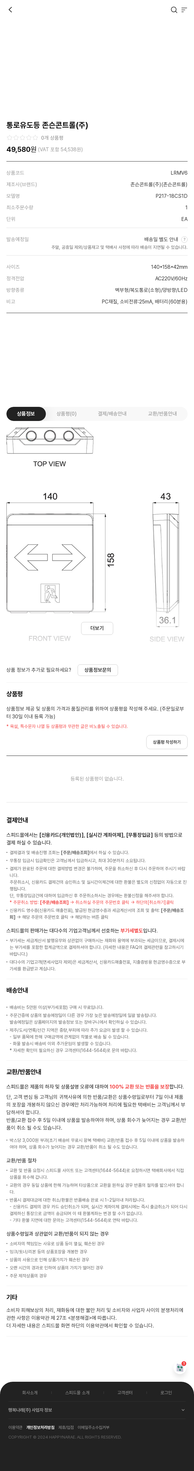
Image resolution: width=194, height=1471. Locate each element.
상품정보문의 (97, 670)
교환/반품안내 (162, 414)
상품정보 (26, 414)
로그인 (166, 1392)
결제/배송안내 (112, 414)
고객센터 (125, 1392)
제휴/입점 (66, 1427)
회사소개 (30, 1392)
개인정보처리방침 (40, 1427)
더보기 (97, 628)
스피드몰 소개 (77, 1392)
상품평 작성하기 (167, 742)
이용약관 (15, 1427)
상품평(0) (66, 414)
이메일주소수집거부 (93, 1427)
